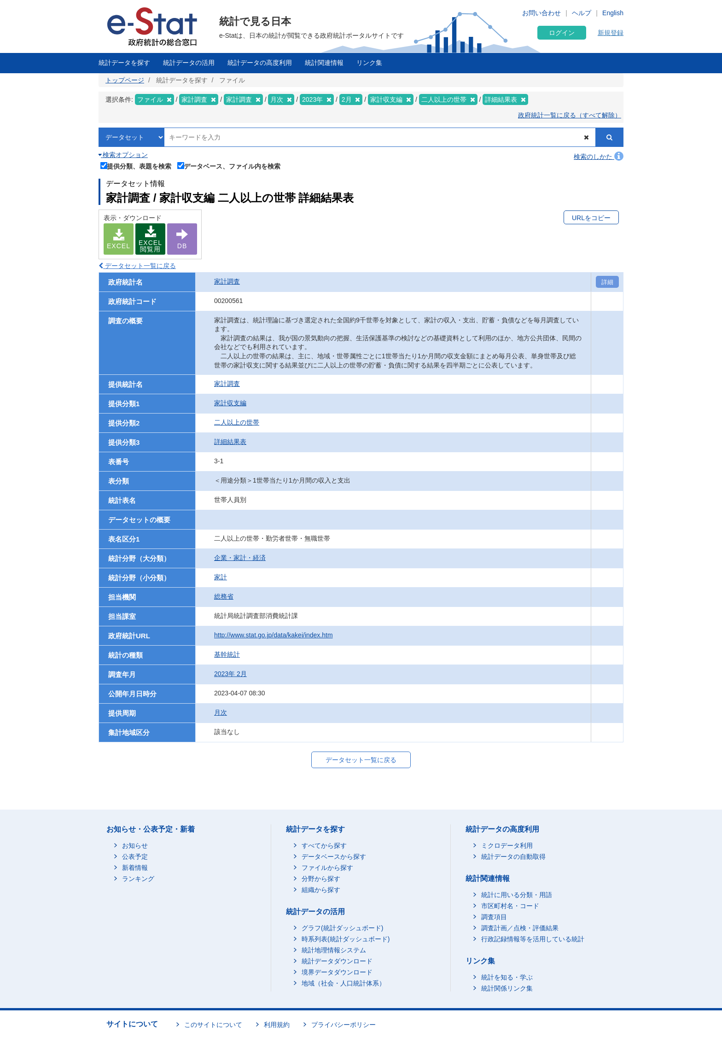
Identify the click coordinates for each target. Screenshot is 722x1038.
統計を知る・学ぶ (507, 977)
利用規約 (277, 1024)
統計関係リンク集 (507, 988)
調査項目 (494, 917)
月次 (220, 712)
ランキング (138, 878)
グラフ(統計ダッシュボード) (342, 928)
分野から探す (321, 878)
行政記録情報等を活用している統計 (532, 939)
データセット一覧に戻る (137, 265)
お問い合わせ (541, 13)
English (612, 13)
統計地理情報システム (334, 950)
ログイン (562, 32)
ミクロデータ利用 (507, 845)
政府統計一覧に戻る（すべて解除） (569, 115)
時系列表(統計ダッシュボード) (346, 939)
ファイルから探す (327, 867)
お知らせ (135, 845)
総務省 (223, 596)
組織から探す (321, 889)
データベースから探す (334, 856)
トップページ (124, 80)
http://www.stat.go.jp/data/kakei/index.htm (273, 635)
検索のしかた (598, 156)
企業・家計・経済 (240, 557)
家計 (220, 577)
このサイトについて (213, 1024)
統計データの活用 (189, 62)
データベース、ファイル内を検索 (229, 165)
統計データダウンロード (337, 961)
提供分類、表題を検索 (136, 165)
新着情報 (135, 867)
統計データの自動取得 (513, 856)
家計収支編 (230, 403)
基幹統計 (227, 654)
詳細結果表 (230, 441)
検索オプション (123, 155)
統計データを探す (124, 62)
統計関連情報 (324, 62)
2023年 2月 (230, 673)
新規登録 (610, 32)
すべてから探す (324, 845)
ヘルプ (581, 13)
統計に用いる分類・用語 (516, 895)
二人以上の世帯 (236, 422)
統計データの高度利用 (259, 62)
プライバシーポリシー (343, 1024)
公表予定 (135, 856)
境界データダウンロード (337, 972)
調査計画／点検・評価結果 (520, 928)
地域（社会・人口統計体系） (343, 983)
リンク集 (369, 62)
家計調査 (227, 281)
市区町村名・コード (510, 906)
